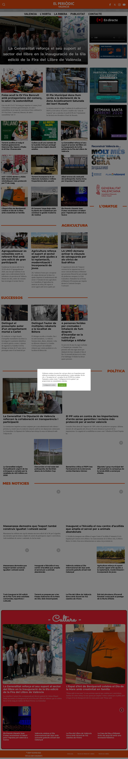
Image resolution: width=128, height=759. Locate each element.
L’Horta (44, 14)
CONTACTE (94, 14)
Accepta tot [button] (62, 385)
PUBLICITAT (77, 14)
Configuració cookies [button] (49, 385)
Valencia (30, 14)
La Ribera (60, 14)
